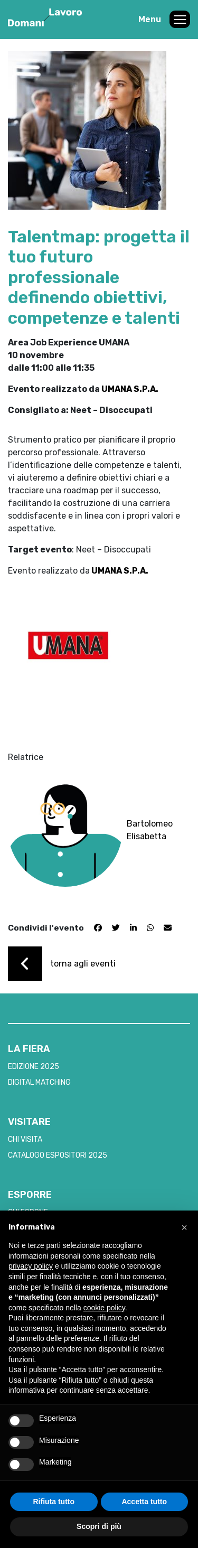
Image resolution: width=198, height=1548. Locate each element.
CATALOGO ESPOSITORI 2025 (57, 1155)
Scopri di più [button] (99, 1526)
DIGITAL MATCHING (39, 1082)
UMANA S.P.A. (129, 389)
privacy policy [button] (30, 1266)
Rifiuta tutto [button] (53, 1501)
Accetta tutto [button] (144, 1501)
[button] (184, 1227)
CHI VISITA (25, 1139)
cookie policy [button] (104, 1307)
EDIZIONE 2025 (33, 1066)
